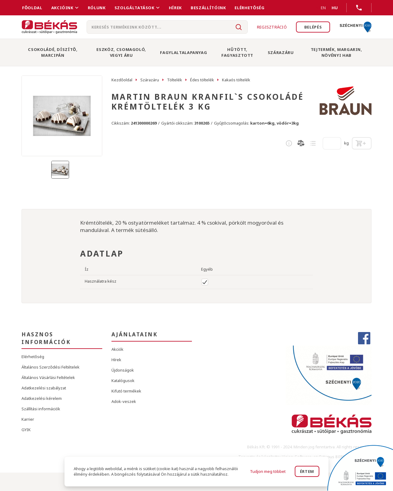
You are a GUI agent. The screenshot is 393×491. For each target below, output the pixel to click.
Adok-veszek (123, 401)
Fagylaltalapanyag (183, 52)
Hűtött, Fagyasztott (237, 52)
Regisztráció (271, 27)
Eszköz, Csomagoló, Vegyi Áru (121, 52)
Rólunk (97, 7)
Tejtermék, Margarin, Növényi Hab (336, 52)
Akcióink (62, 7)
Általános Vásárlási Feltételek (48, 377)
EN (315, 7)
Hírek (175, 7)
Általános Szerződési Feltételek (50, 367)
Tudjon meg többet (268, 471)
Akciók (117, 349)
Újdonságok (122, 370)
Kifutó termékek (126, 391)
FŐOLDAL (32, 7)
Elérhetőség (249, 7)
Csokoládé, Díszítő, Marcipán (52, 52)
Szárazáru (281, 52)
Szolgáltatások (134, 7)
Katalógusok (122, 380)
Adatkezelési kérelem (41, 398)
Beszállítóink (208, 7)
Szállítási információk (40, 409)
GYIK (26, 429)
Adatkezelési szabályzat (43, 388)
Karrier (27, 419)
